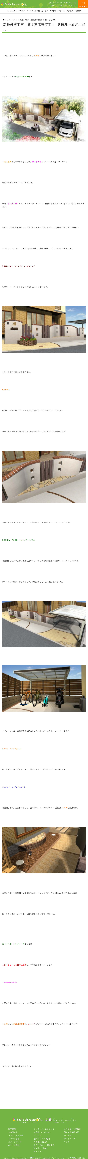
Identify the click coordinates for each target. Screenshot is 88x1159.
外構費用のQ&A (40, 1141)
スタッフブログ (12, 20)
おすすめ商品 (13, 1145)
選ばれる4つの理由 (42, 1138)
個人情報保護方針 (71, 1132)
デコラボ (37, 1135)
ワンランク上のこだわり (16, 10)
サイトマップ (69, 1138)
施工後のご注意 (40, 1148)
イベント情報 (13, 1138)
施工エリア (38, 1151)
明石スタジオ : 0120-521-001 (63, 5)
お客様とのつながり (57, 10)
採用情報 (67, 1135)
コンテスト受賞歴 (33, 10)
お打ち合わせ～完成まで (44, 1145)
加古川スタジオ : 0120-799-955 (62, 2)
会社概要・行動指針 (73, 10)
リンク (67, 1141)
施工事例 (45, 10)
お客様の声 (13, 1132)
